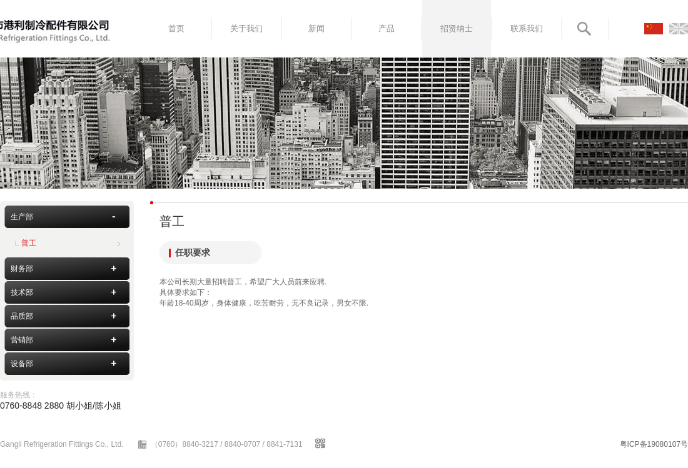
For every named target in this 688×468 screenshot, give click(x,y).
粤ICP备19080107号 (654, 444)
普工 (28, 243)
